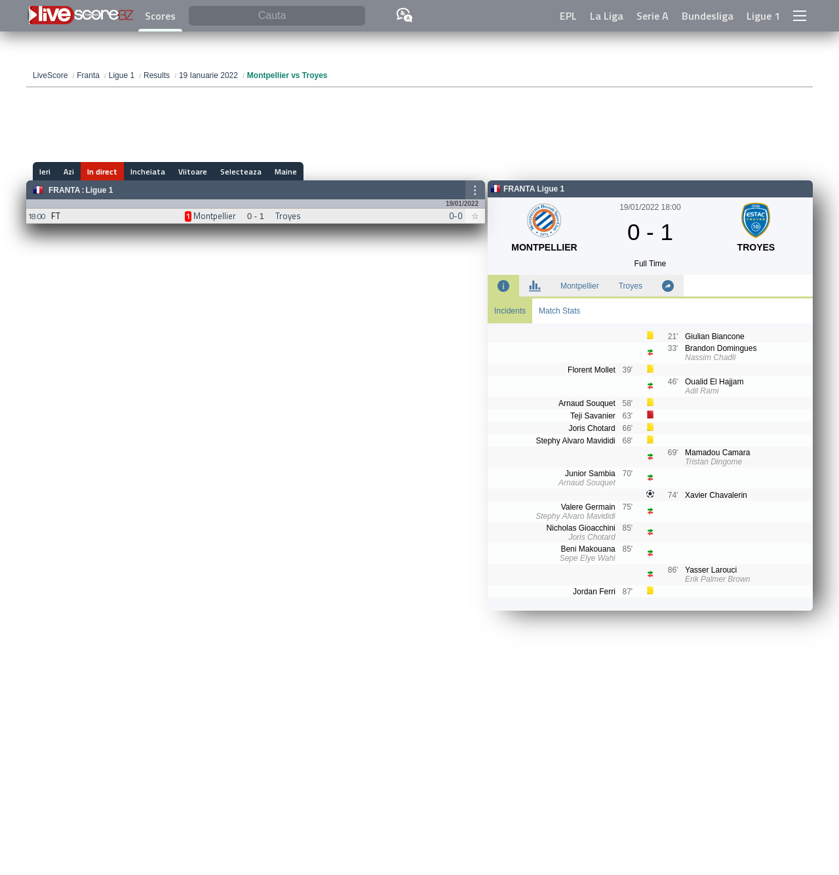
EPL (568, 16)
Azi (69, 171)
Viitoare (192, 171)
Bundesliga (707, 16)
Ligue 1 (763, 16)
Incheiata (147, 171)
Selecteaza (241, 171)
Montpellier (579, 286)
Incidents (510, 310)
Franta (64, 190)
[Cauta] (277, 16)
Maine (286, 171)
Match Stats (559, 310)
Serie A (652, 16)
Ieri (44, 171)
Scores (160, 16)
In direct (102, 171)
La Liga (606, 16)
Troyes (630, 286)
